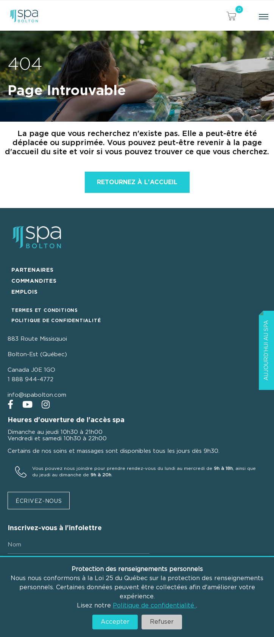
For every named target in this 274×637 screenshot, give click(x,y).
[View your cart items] (231, 17)
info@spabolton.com (37, 395)
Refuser (162, 622)
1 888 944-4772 (30, 379)
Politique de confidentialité (154, 606)
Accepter (115, 622)
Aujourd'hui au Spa (266, 350)
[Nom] (78, 545)
